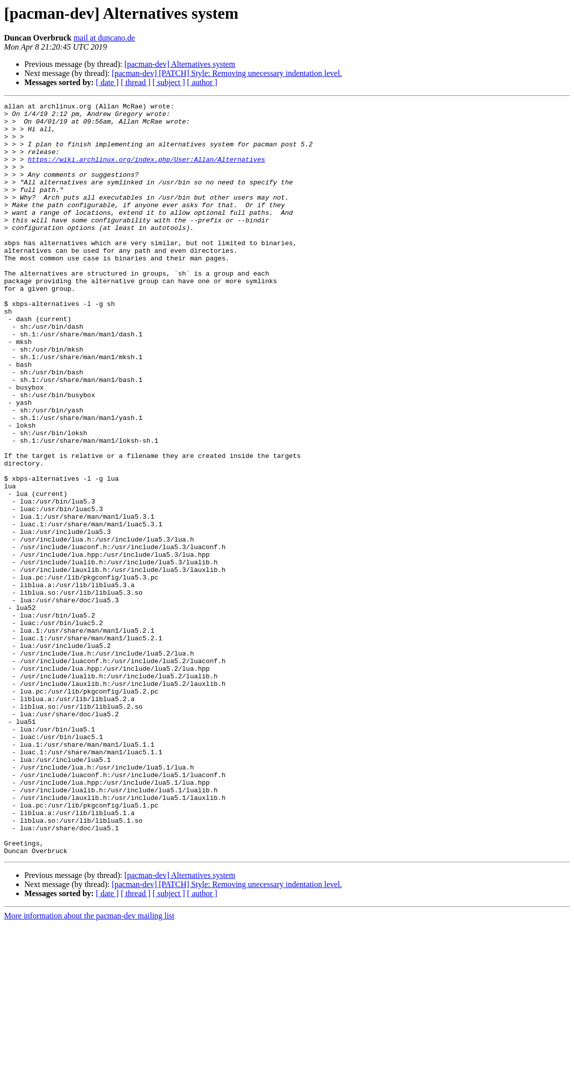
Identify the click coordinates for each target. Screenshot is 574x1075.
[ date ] (107, 82)
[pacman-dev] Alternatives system (179, 64)
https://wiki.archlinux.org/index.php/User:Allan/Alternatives (146, 171)
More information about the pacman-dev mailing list (89, 1066)
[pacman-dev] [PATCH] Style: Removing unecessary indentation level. (227, 73)
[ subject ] (169, 82)
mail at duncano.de (104, 37)
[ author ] (202, 82)
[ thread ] (136, 82)
